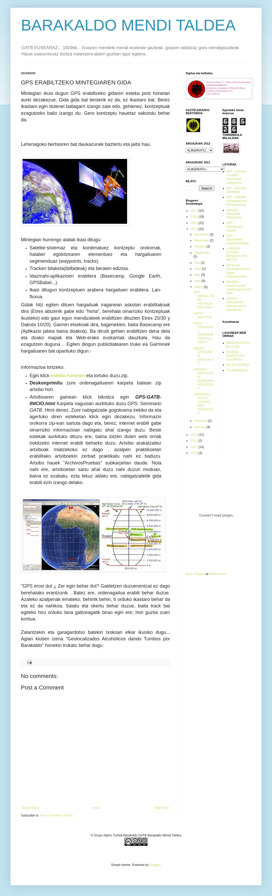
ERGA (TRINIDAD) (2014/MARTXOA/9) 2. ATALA (203, 332)
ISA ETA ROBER (238, 365)
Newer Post (30, 808)
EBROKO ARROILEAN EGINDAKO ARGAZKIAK (204, 379)
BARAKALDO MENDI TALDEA (128, 25)
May (197, 275)
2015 (195, 223)
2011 (195, 447)
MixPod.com (217, 574)
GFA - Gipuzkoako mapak (234, 226)
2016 (195, 217)
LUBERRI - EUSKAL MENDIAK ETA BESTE (236, 254)
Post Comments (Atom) (56, 815)
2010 (195, 453)
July (197, 263)
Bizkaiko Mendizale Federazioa (234, 214)
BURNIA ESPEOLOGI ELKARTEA (235, 355)
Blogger (154, 865)
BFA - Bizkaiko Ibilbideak (236, 190)
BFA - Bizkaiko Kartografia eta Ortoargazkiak (236, 200)
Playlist (200, 574)
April (197, 281)
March (199, 287)
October (200, 246)
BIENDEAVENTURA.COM (238, 344)
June (198, 269)
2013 (195, 434)
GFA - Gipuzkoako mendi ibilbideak (237, 239)
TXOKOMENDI (237, 370)
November (202, 240)
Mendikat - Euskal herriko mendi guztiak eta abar (238, 287)
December (202, 234)
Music (190, 574)
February (201, 421)
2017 (195, 210)
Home (96, 808)
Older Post (161, 808)
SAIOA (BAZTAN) (203, 315)
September (202, 253)
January (200, 427)
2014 (195, 229)
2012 (195, 441)
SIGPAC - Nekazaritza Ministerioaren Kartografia (236, 304)
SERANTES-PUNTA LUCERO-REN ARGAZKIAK (203, 404)
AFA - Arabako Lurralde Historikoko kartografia (236, 177)
